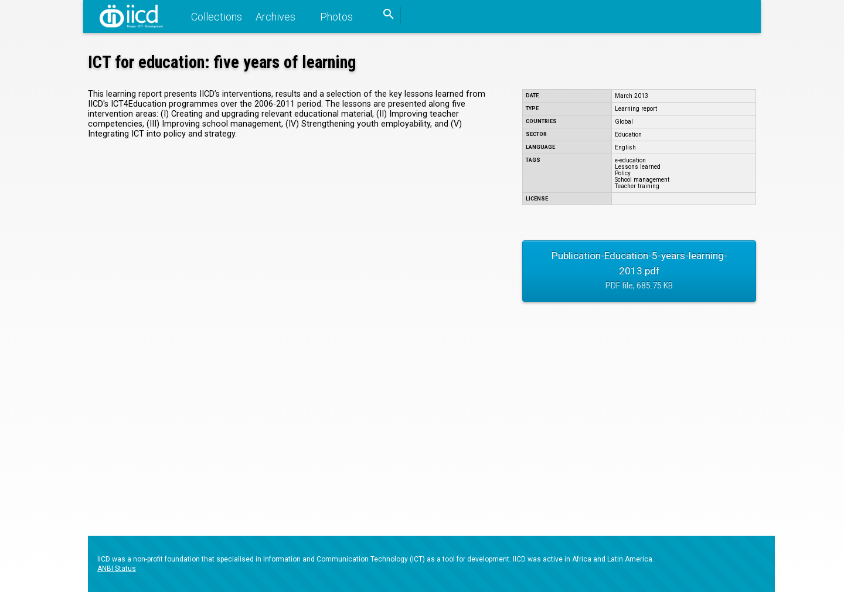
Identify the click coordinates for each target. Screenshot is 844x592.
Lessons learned (638, 167)
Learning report (636, 109)
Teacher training (637, 186)
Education (628, 134)
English (625, 147)
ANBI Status (116, 568)
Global (624, 121)
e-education (630, 160)
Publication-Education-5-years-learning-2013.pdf (639, 272)
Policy (623, 173)
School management (642, 179)
